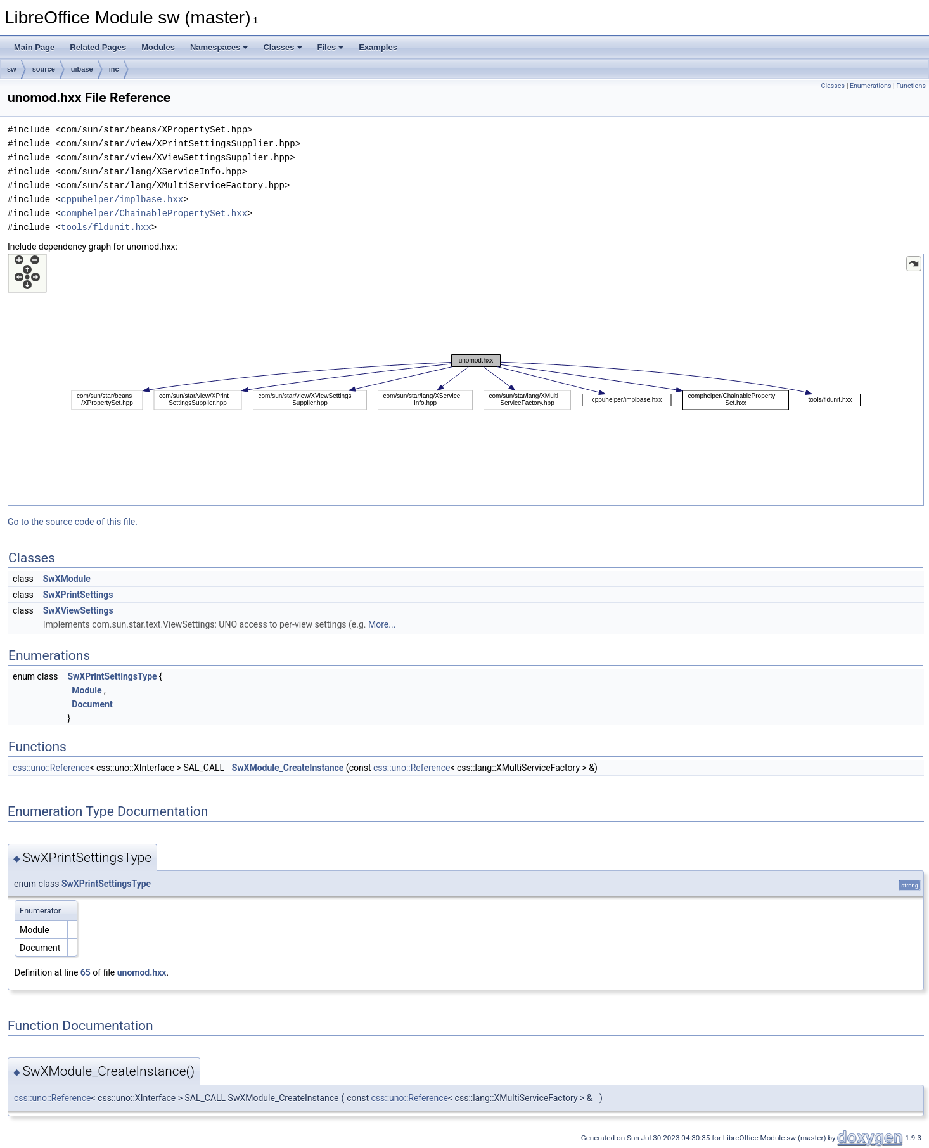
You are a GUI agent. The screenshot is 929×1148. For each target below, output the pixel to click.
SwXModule (67, 579)
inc (114, 69)
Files (330, 47)
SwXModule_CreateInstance (288, 768)
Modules (158, 47)
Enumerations (871, 86)
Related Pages (98, 47)
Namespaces (219, 47)
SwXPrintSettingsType (112, 676)
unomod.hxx (142, 972)
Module (86, 690)
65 (85, 972)
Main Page (34, 47)
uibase (82, 69)
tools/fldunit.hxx (106, 227)
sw (11, 69)
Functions (911, 86)
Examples (378, 47)
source (43, 69)
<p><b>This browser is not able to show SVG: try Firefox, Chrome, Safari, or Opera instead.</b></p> (465, 379)
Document (92, 704)
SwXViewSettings (78, 610)
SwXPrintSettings (78, 595)
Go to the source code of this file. (73, 522)
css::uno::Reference (51, 768)
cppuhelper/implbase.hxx (122, 199)
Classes (282, 47)
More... (381, 624)
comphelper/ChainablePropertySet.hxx (154, 213)
